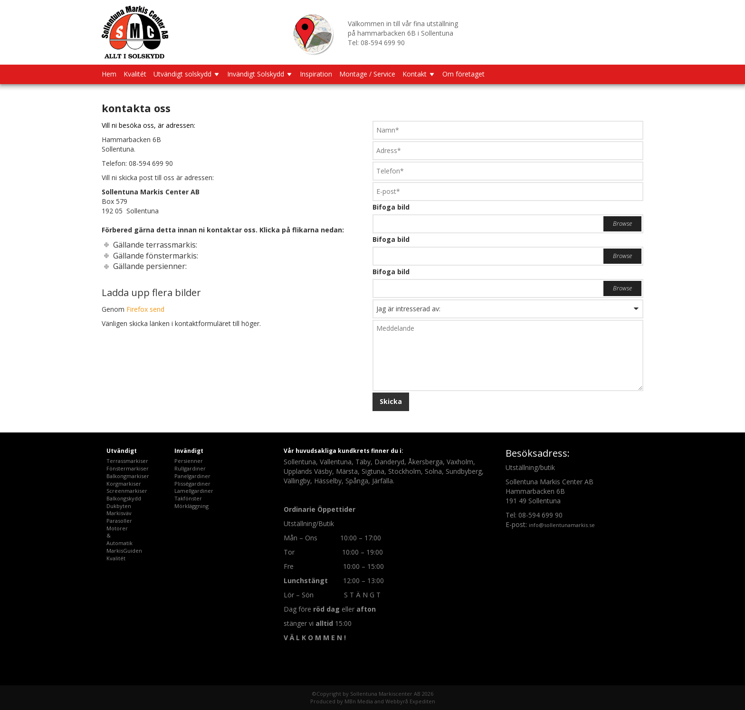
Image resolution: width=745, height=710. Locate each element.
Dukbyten (118, 505)
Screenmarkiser (126, 490)
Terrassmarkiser (127, 460)
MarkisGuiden (124, 550)
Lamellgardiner (193, 490)
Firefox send (145, 309)
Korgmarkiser (123, 483)
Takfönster (188, 498)
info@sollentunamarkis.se (562, 524)
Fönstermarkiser (127, 468)
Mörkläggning (191, 505)
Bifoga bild (391, 206)
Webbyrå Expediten (410, 701)
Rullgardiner (190, 468)
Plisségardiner (192, 483)
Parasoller (119, 520)
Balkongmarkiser (127, 476)
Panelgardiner (192, 476)
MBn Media (358, 701)
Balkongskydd (123, 498)
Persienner (188, 460)
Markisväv (119, 513)
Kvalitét (115, 558)
